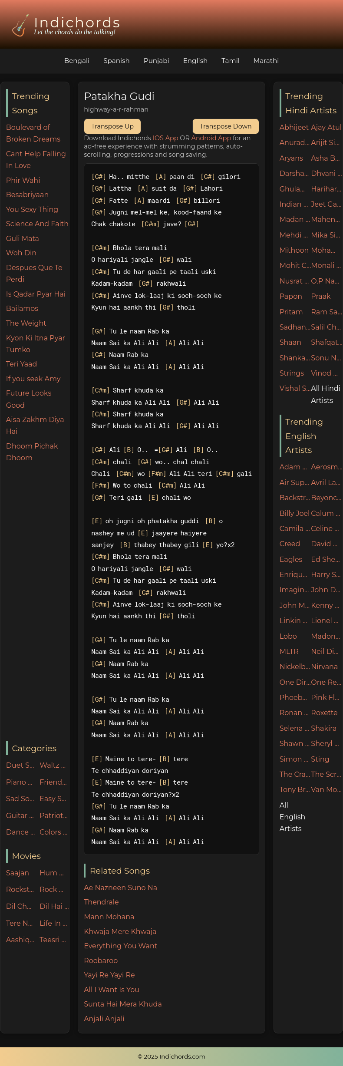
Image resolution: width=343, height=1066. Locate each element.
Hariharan (327, 189)
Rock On (54, 889)
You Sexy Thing (32, 209)
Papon (291, 296)
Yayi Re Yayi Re (109, 975)
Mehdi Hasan (295, 235)
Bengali (76, 60)
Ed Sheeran (327, 559)
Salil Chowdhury (327, 327)
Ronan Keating (295, 713)
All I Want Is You (111, 990)
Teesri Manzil (54, 940)
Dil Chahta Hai (21, 906)
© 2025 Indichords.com (171, 1056)
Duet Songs (21, 765)
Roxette (324, 713)
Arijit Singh (327, 143)
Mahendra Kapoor (327, 219)
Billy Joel (295, 513)
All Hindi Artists (325, 394)
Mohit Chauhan (295, 265)
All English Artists (293, 817)
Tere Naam (21, 923)
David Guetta (327, 544)
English (195, 60)
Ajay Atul (326, 127)
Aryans (291, 158)
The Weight (26, 323)
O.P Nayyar (327, 281)
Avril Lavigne (327, 483)
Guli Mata (22, 238)
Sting (320, 759)
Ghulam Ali (295, 189)
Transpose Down (226, 126)
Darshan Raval (295, 173)
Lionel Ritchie (327, 621)
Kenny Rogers (327, 605)
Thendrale (101, 902)
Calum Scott (327, 513)
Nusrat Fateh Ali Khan (295, 281)
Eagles (291, 559)
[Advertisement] (37, 602)
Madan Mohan (295, 219)
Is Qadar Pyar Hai (36, 294)
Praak (320, 296)
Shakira (323, 728)
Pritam (291, 312)
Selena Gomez (295, 728)
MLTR (289, 651)
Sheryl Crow (327, 743)
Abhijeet (294, 127)
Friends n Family (54, 782)
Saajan (17, 873)
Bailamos (22, 308)
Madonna (327, 636)
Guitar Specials (21, 816)
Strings (292, 373)
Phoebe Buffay (295, 697)
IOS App (165, 138)
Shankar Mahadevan (295, 358)
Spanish (116, 60)
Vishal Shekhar (295, 388)
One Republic (327, 682)
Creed (290, 544)
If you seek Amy (33, 379)
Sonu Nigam (327, 358)
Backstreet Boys (295, 498)
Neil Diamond (327, 651)
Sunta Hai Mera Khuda (123, 1004)
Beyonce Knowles (327, 498)
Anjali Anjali (104, 1019)
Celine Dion (327, 529)
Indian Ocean (295, 204)
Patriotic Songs (54, 816)
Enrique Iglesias (295, 575)
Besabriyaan (27, 195)
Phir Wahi (23, 180)
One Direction (295, 682)
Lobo (288, 636)
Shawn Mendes (295, 743)
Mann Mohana (109, 917)
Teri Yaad (21, 364)
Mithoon (294, 250)
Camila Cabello (295, 529)
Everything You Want (120, 946)
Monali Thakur (327, 265)
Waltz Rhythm (54, 765)
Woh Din (21, 253)
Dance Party (21, 832)
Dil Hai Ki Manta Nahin (54, 906)
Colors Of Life (54, 832)
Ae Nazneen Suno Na (120, 888)
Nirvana (324, 667)
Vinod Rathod (327, 373)
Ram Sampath (327, 312)
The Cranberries (295, 774)
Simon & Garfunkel (295, 759)
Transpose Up (112, 126)
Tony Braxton (295, 789)
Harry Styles (327, 575)
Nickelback (295, 667)
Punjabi (156, 60)
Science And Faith (37, 224)
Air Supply (295, 483)
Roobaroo (101, 961)
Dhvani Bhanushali (327, 173)
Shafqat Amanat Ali (327, 342)
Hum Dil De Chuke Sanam (54, 873)
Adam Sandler (295, 467)
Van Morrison (327, 789)
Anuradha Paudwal (295, 143)
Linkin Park (295, 621)
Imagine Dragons (295, 590)
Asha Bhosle (327, 158)
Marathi (266, 60)
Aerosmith (327, 467)
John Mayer (295, 605)
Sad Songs (21, 799)
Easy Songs (54, 799)
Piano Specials (21, 782)
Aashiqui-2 (21, 940)
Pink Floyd (327, 697)
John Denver (327, 590)
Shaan (290, 342)
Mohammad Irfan (327, 250)
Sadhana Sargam (295, 327)
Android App (211, 138)
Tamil (230, 60)
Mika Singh (327, 235)
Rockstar (21, 889)
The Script (327, 774)
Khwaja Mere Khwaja (120, 931)
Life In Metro (54, 923)
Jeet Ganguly (327, 204)
